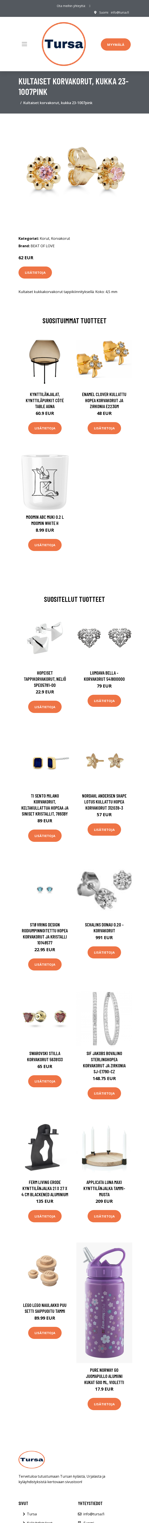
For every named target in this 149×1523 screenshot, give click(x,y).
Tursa (32, 1514)
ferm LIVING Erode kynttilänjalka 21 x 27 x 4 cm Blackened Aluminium (44, 1188)
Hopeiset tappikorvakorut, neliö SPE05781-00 (45, 679)
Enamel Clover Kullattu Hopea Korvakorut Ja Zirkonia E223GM (104, 400)
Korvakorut (60, 238)
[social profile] (89, 6)
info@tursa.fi (120, 12)
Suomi (103, 12)
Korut (44, 238)
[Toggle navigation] (24, 44)
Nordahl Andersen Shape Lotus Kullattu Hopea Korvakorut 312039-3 (104, 801)
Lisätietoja (35, 272)
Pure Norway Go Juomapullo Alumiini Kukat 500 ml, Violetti (104, 1376)
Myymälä (115, 44)
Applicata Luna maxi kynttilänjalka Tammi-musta (104, 1188)
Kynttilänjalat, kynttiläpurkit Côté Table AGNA (45, 400)
